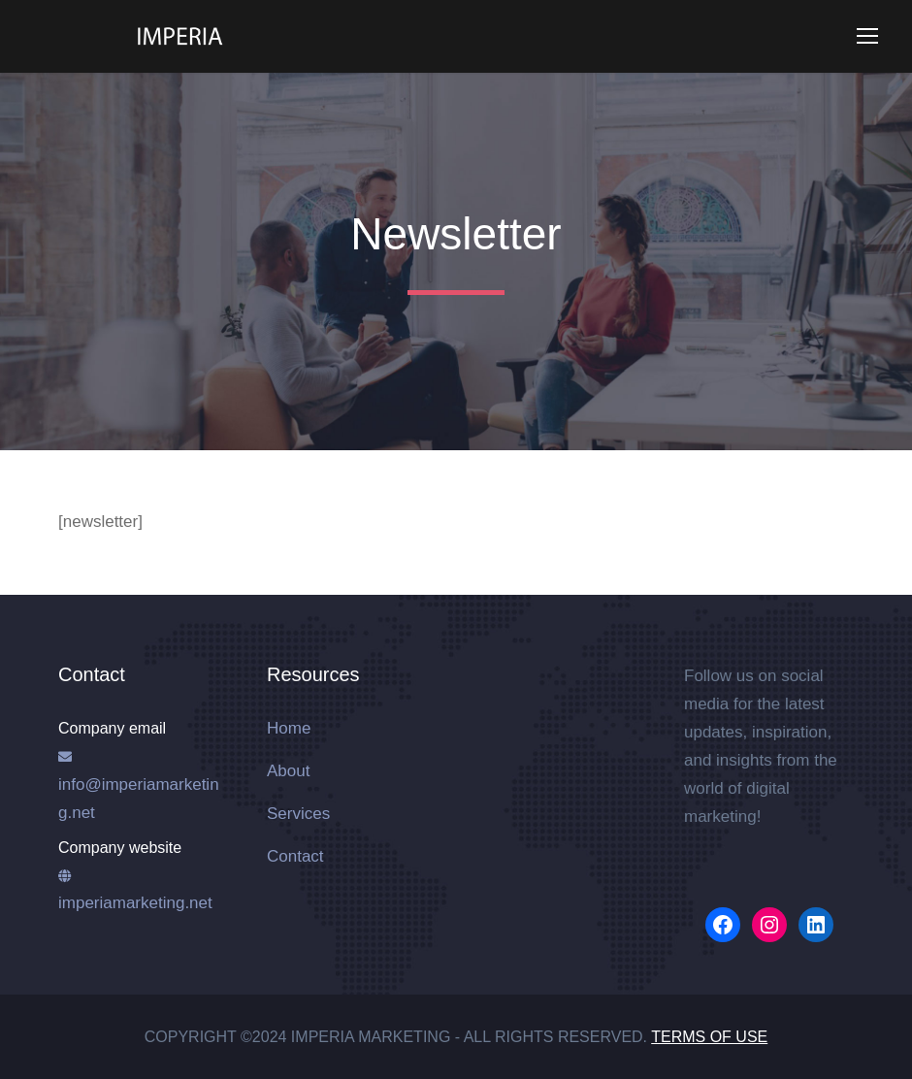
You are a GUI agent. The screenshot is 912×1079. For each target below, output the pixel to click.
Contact (295, 856)
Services (298, 813)
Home (288, 728)
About (288, 771)
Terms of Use (709, 1037)
